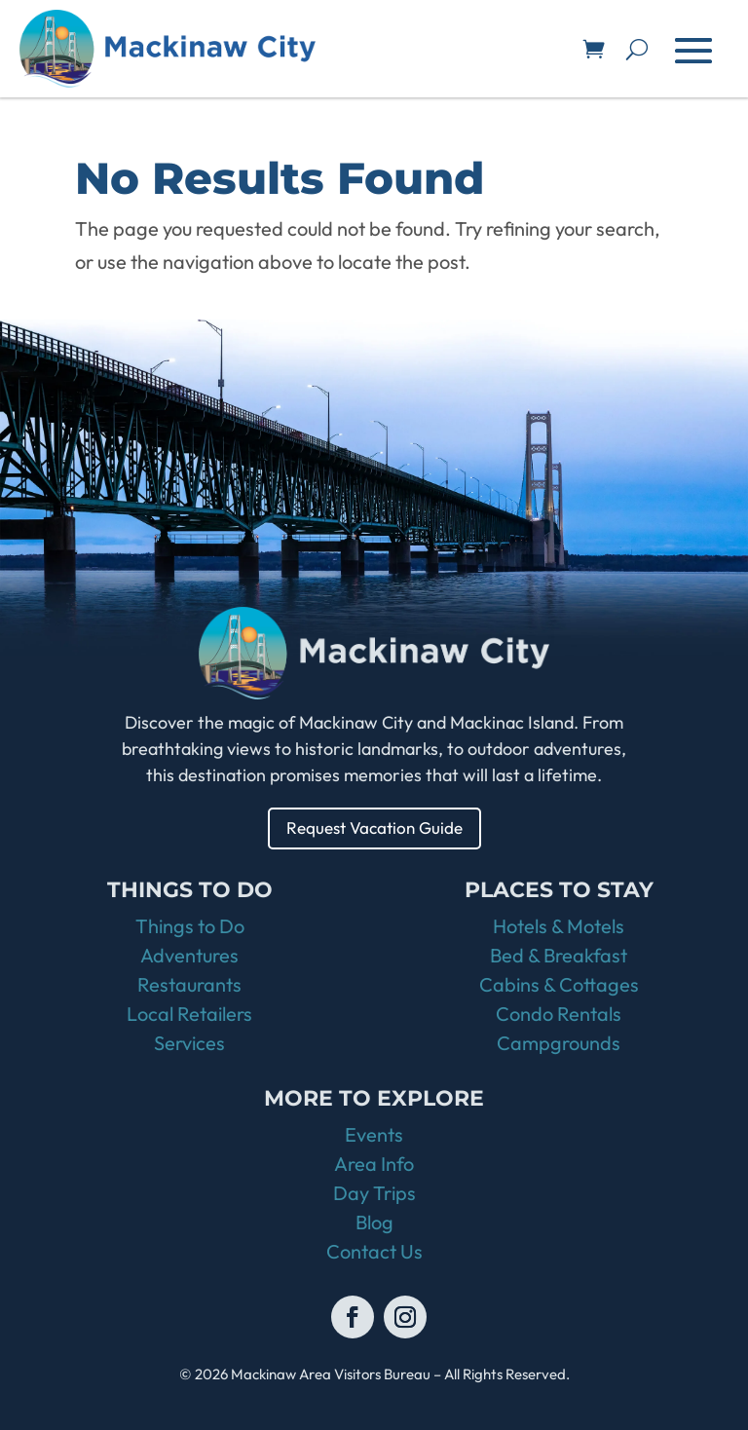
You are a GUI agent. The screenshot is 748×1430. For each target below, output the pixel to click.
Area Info (374, 1163)
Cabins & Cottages (559, 984)
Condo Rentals (558, 1013)
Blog (374, 1222)
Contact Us (374, 1251)
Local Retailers (189, 1013)
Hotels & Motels (558, 926)
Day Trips (374, 1193)
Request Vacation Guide (374, 827)
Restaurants (189, 984)
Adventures (189, 955)
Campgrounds (558, 1043)
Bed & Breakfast (558, 955)
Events (374, 1134)
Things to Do (189, 926)
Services (189, 1043)
